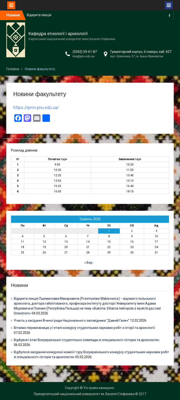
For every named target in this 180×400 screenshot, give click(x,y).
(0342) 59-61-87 (85, 52)
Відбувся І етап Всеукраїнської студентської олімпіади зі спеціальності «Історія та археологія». (87, 340)
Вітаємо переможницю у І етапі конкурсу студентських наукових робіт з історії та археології (84, 328)
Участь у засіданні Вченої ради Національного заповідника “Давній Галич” (71, 320)
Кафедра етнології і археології (58, 33)
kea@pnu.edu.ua (83, 56)
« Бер (88, 262)
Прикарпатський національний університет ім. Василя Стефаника (84, 394)
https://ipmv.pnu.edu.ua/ (36, 107)
